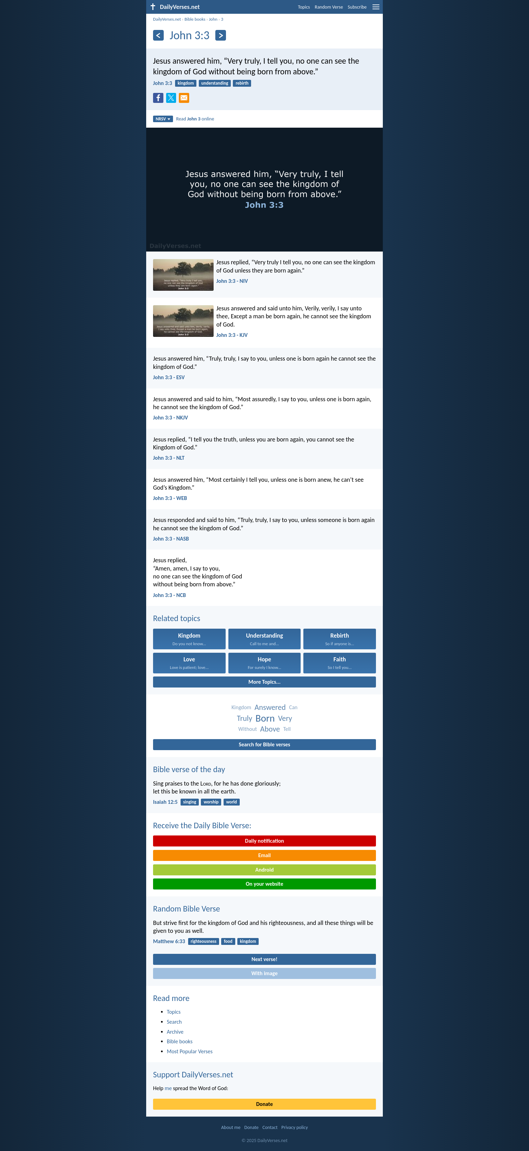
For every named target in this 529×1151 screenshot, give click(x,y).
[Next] (220, 35)
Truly (244, 718)
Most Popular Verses (190, 1051)
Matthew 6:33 (169, 941)
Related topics (176, 618)
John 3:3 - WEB (170, 498)
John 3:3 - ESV (169, 377)
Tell (287, 729)
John (213, 19)
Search (174, 1022)
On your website (264, 884)
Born (265, 718)
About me (230, 1127)
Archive (175, 1032)
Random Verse (329, 7)
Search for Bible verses (264, 744)
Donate (264, 1104)
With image (264, 973)
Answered (270, 707)
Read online (195, 119)
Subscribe (357, 7)
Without (247, 729)
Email (264, 855)
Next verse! (264, 959)
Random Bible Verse (186, 909)
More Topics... (264, 682)
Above (270, 729)
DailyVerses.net (167, 19)
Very (285, 718)
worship (211, 801)
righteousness (203, 941)
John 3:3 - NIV (232, 281)
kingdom (186, 83)
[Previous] (158, 35)
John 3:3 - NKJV (170, 417)
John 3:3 (162, 83)
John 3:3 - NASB (171, 538)
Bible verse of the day (189, 769)
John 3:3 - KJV (232, 335)
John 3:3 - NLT (169, 458)
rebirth (242, 83)
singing (189, 801)
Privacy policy (294, 1127)
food (228, 941)
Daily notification (264, 841)
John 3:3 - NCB (169, 595)
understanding (214, 83)
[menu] (376, 9)
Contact (270, 1127)
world (231, 801)
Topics (304, 7)
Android (264, 869)
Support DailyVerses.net (193, 1074)
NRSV (163, 118)
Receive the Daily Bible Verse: (202, 825)
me (168, 1088)
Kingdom (241, 707)
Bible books (194, 19)
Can (293, 707)
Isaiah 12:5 (165, 802)
